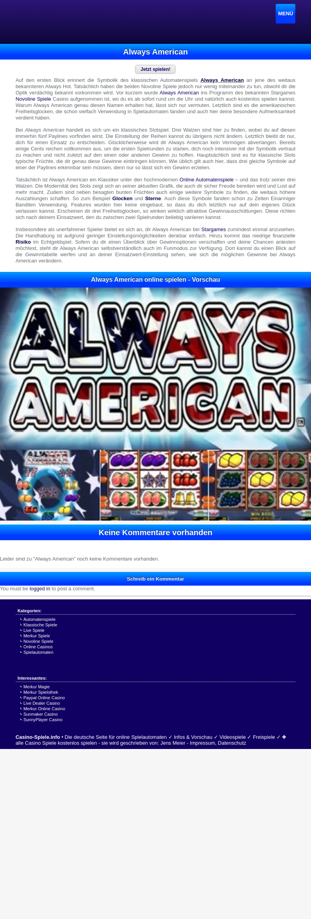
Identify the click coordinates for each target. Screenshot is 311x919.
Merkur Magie (37, 686)
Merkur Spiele (37, 635)
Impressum (202, 743)
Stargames (213, 229)
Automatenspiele (40, 619)
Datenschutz (232, 743)
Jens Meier (173, 743)
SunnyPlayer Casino (43, 719)
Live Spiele (34, 630)
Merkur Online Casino (44, 708)
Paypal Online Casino (44, 697)
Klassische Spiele (40, 624)
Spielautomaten (38, 652)
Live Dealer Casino (42, 703)
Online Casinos (38, 646)
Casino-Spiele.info (38, 737)
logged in (39, 589)
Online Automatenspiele (207, 180)
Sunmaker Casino (41, 714)
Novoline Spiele (38, 641)
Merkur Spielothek (41, 692)
